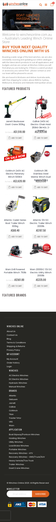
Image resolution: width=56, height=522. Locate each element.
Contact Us (12, 335)
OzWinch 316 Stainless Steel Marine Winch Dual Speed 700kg (41, 175)
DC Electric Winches (18, 379)
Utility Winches (16, 442)
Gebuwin (13, 399)
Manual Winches (17, 386)
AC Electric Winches (18, 375)
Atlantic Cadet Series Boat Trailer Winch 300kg (15, 223)
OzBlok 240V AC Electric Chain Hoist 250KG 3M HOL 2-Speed (41, 126)
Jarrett (12, 403)
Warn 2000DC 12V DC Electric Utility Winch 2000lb (41, 272)
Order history (13, 362)
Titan (11, 414)
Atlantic (12, 395)
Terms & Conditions (16, 342)
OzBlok (12, 406)
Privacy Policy (13, 350)
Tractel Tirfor (15, 418)
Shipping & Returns (16, 346)
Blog (9, 338)
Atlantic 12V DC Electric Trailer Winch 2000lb (41, 223)
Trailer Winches (16, 464)
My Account (12, 359)
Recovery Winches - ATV (21, 453)
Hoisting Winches (17, 438)
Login (9, 366)
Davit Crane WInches (19, 468)
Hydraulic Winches (18, 382)
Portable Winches (17, 449)
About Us (11, 331)
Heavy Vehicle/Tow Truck (21, 460)
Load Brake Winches (19, 445)
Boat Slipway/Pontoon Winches (24, 434)
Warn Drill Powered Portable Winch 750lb (15, 271)
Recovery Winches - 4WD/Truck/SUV (27, 456)
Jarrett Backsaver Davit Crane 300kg (15, 123)
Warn (11, 425)
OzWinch (13, 410)
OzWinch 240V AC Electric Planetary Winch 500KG (15, 173)
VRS (11, 421)
